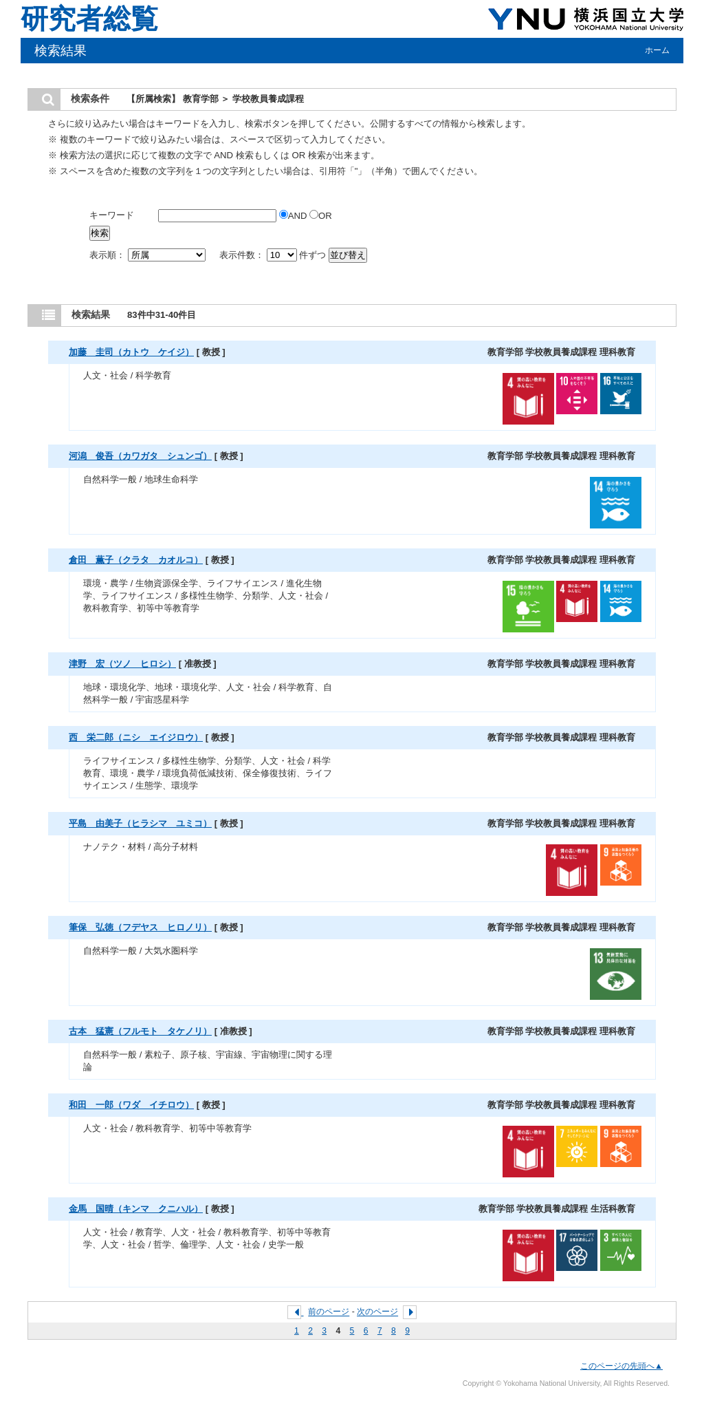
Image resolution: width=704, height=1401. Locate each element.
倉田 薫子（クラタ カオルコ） (136, 560)
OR (320, 216)
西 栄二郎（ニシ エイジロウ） (136, 737)
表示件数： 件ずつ (274, 255)
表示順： (148, 255)
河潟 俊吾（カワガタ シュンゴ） (140, 456)
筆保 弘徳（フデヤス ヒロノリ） (140, 927)
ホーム (657, 50)
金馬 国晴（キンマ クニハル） (136, 1209)
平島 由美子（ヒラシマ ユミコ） (140, 823)
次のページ (377, 1312)
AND (294, 216)
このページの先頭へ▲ (621, 1366)
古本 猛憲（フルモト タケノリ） (140, 1031)
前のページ (328, 1312)
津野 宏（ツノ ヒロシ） (122, 664)
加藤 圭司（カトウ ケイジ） (131, 352)
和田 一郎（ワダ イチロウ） (131, 1105)
